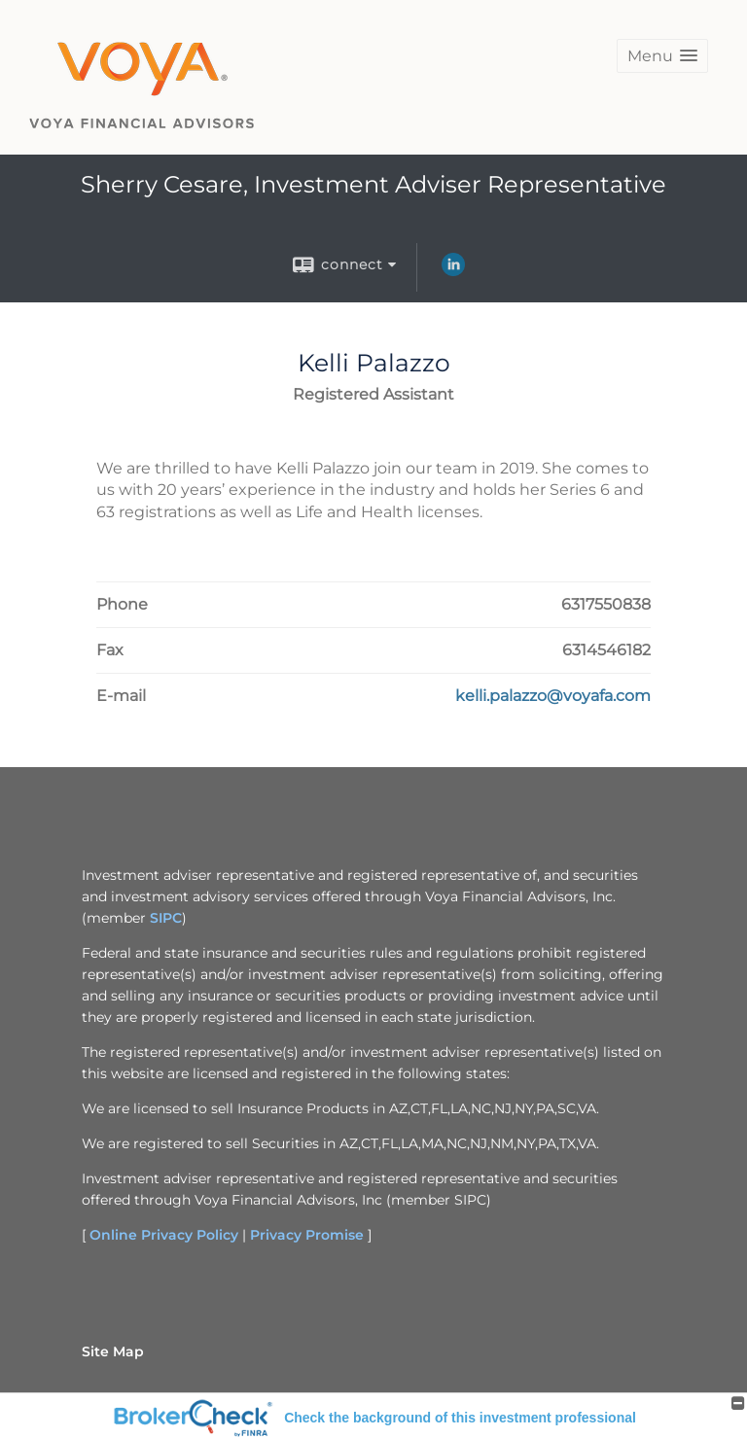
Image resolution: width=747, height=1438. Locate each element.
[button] (662, 56)
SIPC (166, 918)
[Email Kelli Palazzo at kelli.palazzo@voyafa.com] (553, 696)
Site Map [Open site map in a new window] (113, 1351)
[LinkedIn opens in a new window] (453, 271)
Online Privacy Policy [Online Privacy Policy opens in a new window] (163, 1235)
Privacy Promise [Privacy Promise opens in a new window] (307, 1235)
